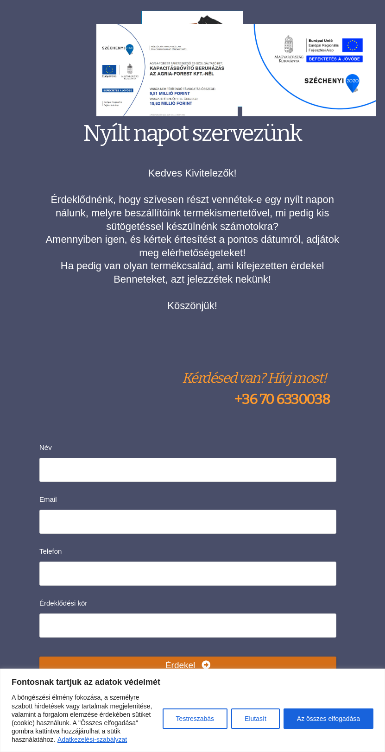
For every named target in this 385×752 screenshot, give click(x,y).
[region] (192, 710)
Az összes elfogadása (328, 718)
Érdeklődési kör (63, 603)
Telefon (50, 551)
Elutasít (255, 718)
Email (48, 499)
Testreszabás (195, 718)
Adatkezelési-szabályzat (92, 739)
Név (45, 447)
